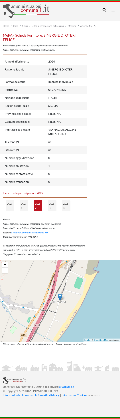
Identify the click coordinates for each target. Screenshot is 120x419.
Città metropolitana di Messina (48, 25)
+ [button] (5, 265)
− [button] (5, 270)
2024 (65, 206)
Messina (72, 25)
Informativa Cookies (74, 395)
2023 (51, 206)
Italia (15, 25)
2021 (23, 206)
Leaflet (87, 340)
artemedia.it (66, 386)
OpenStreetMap (101, 340)
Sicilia (25, 25)
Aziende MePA (87, 25)
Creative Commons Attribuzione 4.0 (29, 232)
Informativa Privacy (47, 395)
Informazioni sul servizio (18, 395)
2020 (9, 206)
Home (6, 25)
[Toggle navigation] (104, 10)
